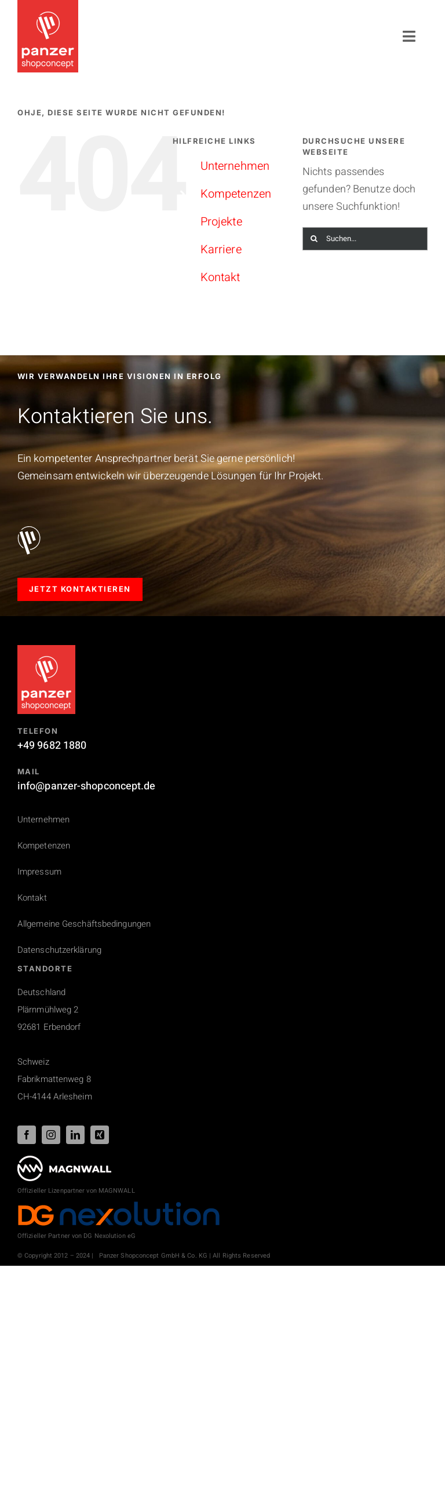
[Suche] (314, 238)
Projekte (221, 221)
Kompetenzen (235, 193)
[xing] (99, 1135)
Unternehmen (234, 166)
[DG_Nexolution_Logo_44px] (118, 1206)
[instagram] (51, 1135)
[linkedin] (75, 1135)
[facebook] (26, 1135)
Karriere (221, 249)
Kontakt (220, 277)
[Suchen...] (365, 238)
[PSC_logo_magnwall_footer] (64, 1160)
